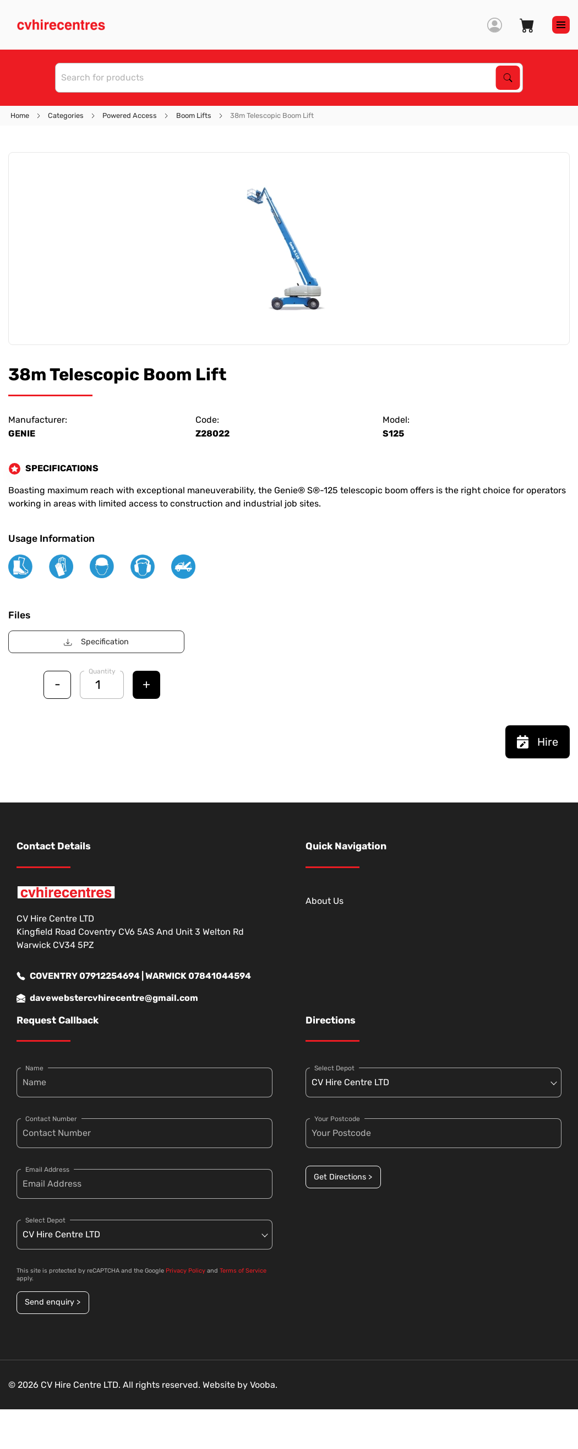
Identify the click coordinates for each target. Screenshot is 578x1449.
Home (19, 115)
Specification (96, 642)
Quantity (102, 671)
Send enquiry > (52, 1302)
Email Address (47, 1169)
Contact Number (51, 1119)
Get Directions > (343, 1177)
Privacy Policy (185, 1270)
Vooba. (263, 1385)
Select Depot (45, 1220)
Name (34, 1068)
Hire (537, 741)
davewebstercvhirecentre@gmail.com (107, 998)
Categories (66, 115)
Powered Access (129, 115)
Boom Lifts (193, 115)
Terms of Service (243, 1270)
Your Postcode (337, 1119)
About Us (324, 901)
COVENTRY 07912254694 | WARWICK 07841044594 (134, 976)
